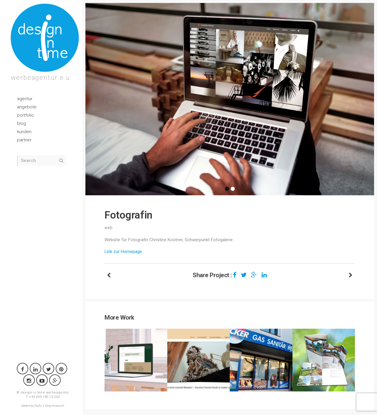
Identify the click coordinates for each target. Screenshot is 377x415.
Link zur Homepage (123, 251)
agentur (24, 98)
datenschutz (31, 406)
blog (21, 123)
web (109, 227)
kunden (24, 131)
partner (24, 140)
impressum (55, 406)
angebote (27, 107)
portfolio (25, 115)
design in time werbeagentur (45, 392)
